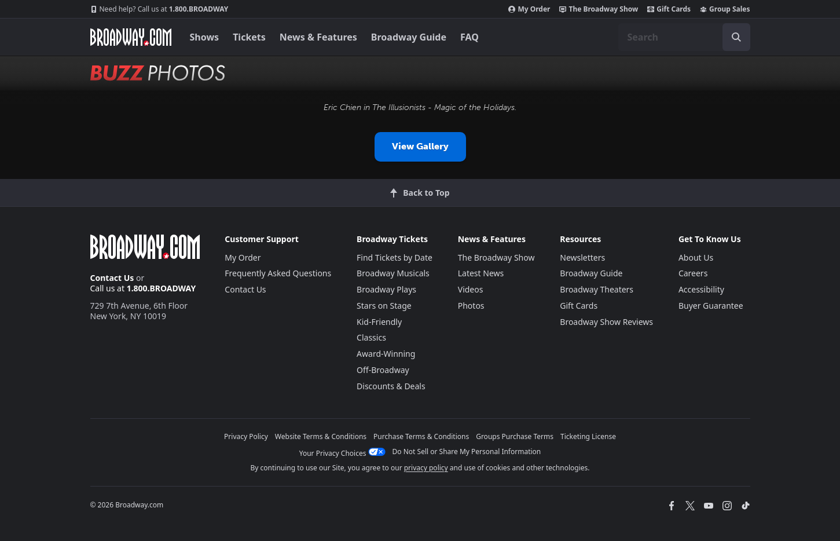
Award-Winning (386, 353)
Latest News (481, 273)
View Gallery (420, 146)
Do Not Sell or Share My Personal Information (467, 451)
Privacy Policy (246, 436)
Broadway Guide (408, 37)
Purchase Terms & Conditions (421, 436)
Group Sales (725, 9)
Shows (204, 37)
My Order (529, 9)
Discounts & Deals (391, 386)
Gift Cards (669, 9)
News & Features (318, 37)
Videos (470, 289)
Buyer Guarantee (710, 305)
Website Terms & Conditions (320, 436)
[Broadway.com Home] (130, 37)
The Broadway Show (598, 9)
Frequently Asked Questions (278, 273)
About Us (695, 257)
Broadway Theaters (596, 289)
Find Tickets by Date (394, 257)
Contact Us (112, 277)
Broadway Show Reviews (606, 321)
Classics (371, 337)
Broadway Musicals (393, 273)
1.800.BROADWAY (159, 9)
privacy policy (426, 468)
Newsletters (582, 257)
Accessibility (701, 289)
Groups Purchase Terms (514, 436)
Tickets (249, 37)
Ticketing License (588, 436)
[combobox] (684, 37)
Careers (692, 273)
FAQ (469, 37)
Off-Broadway (383, 369)
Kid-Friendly (379, 321)
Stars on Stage (384, 305)
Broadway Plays (386, 289)
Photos (471, 305)
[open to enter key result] (736, 37)
